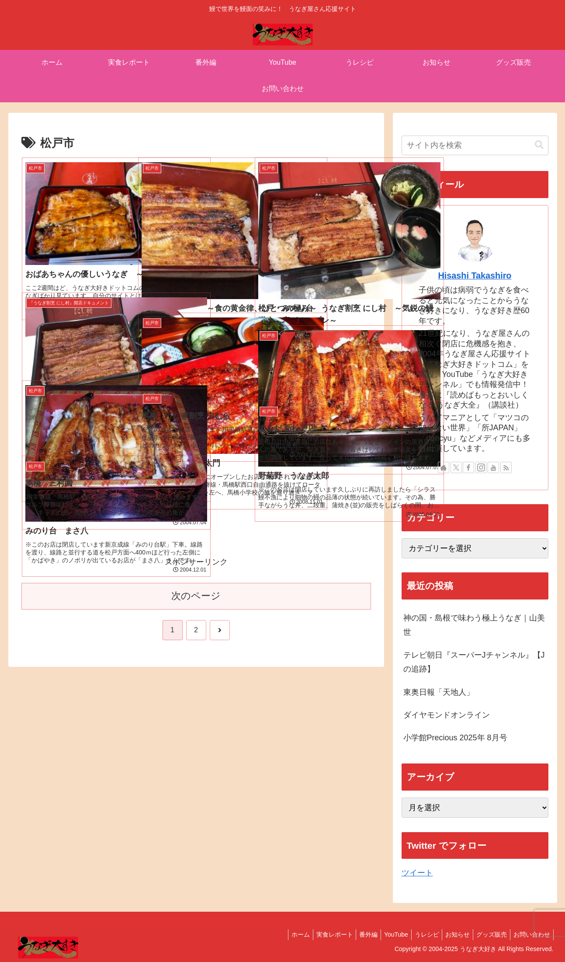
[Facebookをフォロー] (468, 467)
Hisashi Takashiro (475, 275)
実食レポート (316, 934)
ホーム (279, 934)
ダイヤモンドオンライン (446, 715)
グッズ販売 (487, 934)
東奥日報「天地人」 (438, 692)
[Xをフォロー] (456, 467)
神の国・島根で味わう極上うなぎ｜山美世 (474, 624)
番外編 (353, 934)
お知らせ (451, 934)
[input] (475, 145)
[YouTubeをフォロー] (493, 467)
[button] (539, 145)
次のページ (196, 595)
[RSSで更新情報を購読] (506, 467)
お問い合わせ (530, 934)
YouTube (383, 934)
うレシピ (417, 934)
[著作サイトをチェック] (443, 467)
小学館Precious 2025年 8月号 (455, 737)
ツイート (417, 872)
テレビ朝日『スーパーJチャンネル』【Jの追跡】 (474, 662)
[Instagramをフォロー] (481, 467)
